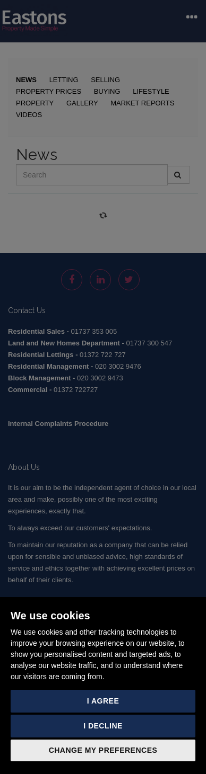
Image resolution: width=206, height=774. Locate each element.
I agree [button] (103, 701)
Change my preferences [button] (103, 750)
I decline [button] (103, 726)
